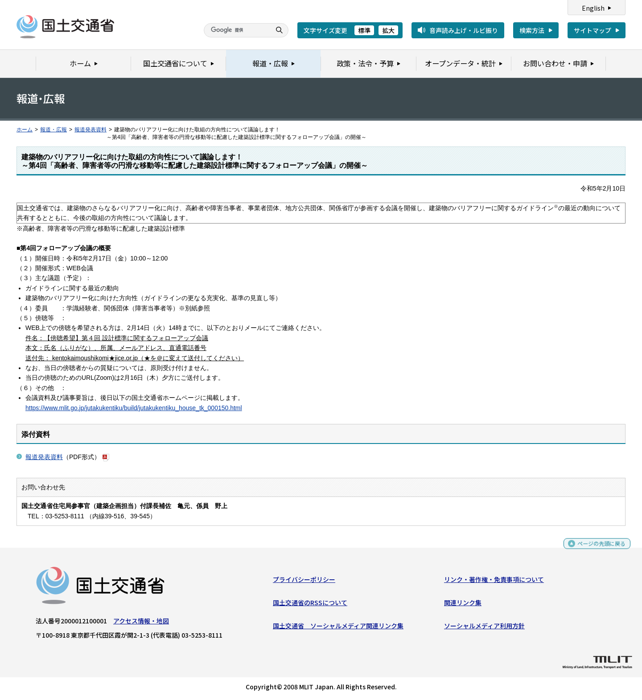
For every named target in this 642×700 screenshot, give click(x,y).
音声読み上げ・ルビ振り (463, 30)
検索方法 (531, 30)
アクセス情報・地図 (141, 622)
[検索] (236, 30)
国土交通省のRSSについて (310, 604)
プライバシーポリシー (304, 581)
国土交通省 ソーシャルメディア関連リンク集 (338, 627)
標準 (364, 30)
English (593, 8)
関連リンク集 (463, 604)
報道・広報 (53, 129)
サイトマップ (592, 30)
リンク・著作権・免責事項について (494, 581)
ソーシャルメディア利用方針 (484, 627)
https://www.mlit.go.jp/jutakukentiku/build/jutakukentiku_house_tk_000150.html (133, 407)
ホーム (24, 129)
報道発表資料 (90, 129)
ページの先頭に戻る (598, 549)
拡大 (388, 30)
